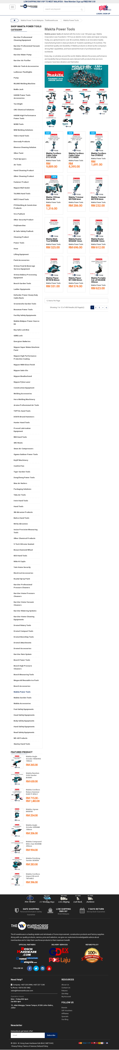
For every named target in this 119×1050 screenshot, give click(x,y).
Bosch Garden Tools (22, 284)
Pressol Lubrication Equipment (22, 430)
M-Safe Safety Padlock (23, 232)
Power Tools (19, 243)
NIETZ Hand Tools (21, 200)
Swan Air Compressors (23, 449)
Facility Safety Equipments (25, 316)
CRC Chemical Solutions (24, 110)
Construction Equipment (24, 388)
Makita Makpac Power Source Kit (26, 322)
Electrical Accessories (23, 573)
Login (99, 14)
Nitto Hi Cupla (19, 562)
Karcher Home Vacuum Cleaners (24, 603)
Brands (64, 1008)
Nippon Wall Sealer (22, 188)
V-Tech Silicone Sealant (24, 544)
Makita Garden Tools (22, 698)
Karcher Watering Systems (25, 611)
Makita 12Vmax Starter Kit (53, 198)
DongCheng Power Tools (24, 478)
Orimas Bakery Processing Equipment (25, 276)
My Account (66, 997)
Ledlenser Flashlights (23, 72)
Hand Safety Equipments (24, 727)
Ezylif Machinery (21, 460)
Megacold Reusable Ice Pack (26, 681)
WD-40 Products (20, 738)
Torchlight (18, 104)
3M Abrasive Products (23, 512)
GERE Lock (18, 336)
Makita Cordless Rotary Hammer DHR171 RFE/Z (33, 792)
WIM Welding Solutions (23, 130)
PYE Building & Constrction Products (25, 206)
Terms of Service (29, 1046)
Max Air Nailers (20, 484)
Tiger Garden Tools (22, 472)
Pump (16, 78)
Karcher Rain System (23, 655)
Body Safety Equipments (24, 721)
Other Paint (18, 153)
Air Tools (17, 165)
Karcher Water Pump (23, 55)
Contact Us (66, 988)
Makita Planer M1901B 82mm (53, 279)
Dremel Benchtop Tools (24, 637)
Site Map (65, 994)
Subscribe (51, 1036)
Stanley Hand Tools (22, 744)
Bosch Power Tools (22, 660)
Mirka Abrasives (21, 524)
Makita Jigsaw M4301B (32, 811)
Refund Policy (42, 1046)
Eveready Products (22, 142)
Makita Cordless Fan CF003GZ (98, 155)
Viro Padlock (19, 214)
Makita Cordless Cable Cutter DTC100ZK (76, 156)
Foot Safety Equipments (24, 710)
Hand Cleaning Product (24, 171)
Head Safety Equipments (24, 715)
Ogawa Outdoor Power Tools (26, 455)
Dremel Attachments (22, 643)
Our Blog (65, 1020)
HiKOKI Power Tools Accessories (22, 96)
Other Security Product (23, 220)
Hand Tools (18, 507)
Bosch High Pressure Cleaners (23, 667)
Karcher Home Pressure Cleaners (24, 595)
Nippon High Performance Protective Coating (25, 357)
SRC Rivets (18, 443)
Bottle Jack (18, 90)
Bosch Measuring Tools (24, 675)
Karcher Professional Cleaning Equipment (23, 38)
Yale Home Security (22, 567)
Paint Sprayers (20, 159)
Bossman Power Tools (23, 310)
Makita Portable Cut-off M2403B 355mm (98, 280)
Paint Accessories (21, 260)
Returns (64, 991)
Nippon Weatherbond (23, 377)
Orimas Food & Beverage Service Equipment (24, 267)
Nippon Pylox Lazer (22, 382)
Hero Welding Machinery (24, 400)
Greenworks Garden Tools (25, 304)
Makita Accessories (22, 704)
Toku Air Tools (20, 495)
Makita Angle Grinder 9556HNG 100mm (33, 759)
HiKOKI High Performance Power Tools (25, 117)
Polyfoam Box (20, 226)
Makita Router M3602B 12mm (75, 240)
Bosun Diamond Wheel (23, 550)
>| (106, 308)
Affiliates (65, 1014)
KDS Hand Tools (20, 556)
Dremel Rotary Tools (22, 626)
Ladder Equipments (22, 289)
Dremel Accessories (22, 649)
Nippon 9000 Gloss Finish (24, 365)
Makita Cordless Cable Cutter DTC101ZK (53, 156)
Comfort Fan (19, 466)
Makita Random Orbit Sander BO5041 (32, 775)
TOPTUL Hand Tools (22, 411)
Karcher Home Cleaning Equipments (24, 618)
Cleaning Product (21, 237)
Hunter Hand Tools (22, 423)
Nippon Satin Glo (21, 371)
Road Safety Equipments (24, 733)
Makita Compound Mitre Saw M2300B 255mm (34, 844)
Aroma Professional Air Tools (26, 405)
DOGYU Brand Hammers (24, 417)
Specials (65, 1017)
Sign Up (106, 14)
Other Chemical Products (24, 539)
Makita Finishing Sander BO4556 (33, 860)
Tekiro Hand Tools (21, 136)
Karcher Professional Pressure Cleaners (23, 586)
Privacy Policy (16, 1046)
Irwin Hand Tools (21, 501)
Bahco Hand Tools (21, 518)
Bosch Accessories (22, 686)
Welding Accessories (23, 394)
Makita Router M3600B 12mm (98, 240)
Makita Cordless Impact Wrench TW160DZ (33, 876)
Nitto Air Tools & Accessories (26, 66)
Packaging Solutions (22, 489)
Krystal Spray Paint (22, 579)
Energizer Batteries (22, 342)
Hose (16, 249)
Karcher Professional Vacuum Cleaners (27, 47)
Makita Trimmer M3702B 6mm (76, 198)
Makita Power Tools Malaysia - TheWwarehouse (39, 21)
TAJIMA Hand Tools (22, 194)
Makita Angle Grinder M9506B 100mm (33, 827)
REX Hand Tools (20, 437)
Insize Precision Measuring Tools (25, 531)
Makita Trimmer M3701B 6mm (98, 198)
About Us (65, 985)
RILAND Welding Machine (24, 84)
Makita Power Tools (71, 21)
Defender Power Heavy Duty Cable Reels (26, 296)
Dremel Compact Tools (23, 631)
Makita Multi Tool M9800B (52, 240)
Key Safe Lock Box (21, 330)
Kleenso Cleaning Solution (25, 148)
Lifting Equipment (21, 255)
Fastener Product (21, 182)
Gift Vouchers (67, 1011)
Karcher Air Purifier (22, 61)
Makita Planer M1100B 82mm (75, 279)
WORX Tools (19, 124)
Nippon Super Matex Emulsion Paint (26, 348)
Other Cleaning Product (24, 177)
